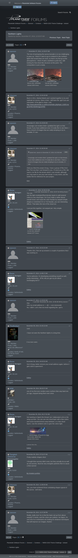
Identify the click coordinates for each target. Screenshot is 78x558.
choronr (13, 95)
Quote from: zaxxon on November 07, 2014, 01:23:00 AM (46, 152)
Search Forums (64, 12)
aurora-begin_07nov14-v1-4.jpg (38, 435)
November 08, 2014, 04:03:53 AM (37, 361)
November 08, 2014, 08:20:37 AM (37, 388)
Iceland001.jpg (32, 81)
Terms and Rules (60, 556)
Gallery (29, 241)
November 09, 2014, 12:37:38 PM (37, 512)
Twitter (39, 556)
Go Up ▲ (67, 556)
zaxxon (13, 51)
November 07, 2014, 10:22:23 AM (37, 248)
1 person (29, 444)
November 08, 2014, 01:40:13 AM (37, 326)
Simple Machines (22, 556)
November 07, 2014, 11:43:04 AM (37, 300)
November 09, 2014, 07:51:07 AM (37, 454)
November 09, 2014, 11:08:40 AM (37, 485)
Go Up (8, 537)
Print (69, 45)
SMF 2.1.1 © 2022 (13, 556)
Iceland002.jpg (50, 81)
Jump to (31, 552)
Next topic (66, 37)
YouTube (49, 556)
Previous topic (55, 37)
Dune (12, 190)
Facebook (44, 556)
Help (54, 556)
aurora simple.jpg (33, 229)
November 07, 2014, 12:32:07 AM (39, 51)
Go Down (9, 45)
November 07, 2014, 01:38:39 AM (37, 148)
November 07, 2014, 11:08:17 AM (37, 273)
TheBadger (14, 326)
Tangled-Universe (12, 455)
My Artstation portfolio (33, 473)
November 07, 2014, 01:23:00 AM (37, 123)
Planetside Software (32, 556)
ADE (11, 388)
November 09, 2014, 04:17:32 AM (39, 414)
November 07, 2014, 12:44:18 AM (37, 95)
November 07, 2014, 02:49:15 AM (39, 190)
